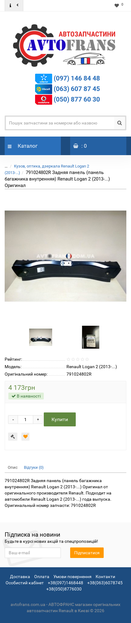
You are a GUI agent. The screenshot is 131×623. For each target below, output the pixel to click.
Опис (13, 467)
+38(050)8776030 (64, 588)
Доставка (20, 576)
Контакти (105, 576)
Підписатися (87, 552)
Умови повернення (72, 576)
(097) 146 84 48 (77, 78)
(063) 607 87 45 (77, 89)
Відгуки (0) (34, 467)
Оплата (41, 576)
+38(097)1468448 (65, 582)
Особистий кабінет (25, 582)
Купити (60, 419)
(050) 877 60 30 (77, 99)
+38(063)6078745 (105, 582)
